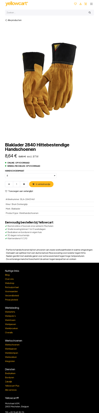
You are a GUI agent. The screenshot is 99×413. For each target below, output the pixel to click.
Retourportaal (12, 287)
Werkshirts (10, 311)
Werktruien (10, 320)
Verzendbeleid (12, 295)
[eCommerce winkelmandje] (86, 4)
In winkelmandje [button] (41, 184)
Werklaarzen (11, 348)
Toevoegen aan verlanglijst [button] (19, 191)
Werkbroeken (11, 328)
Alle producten (13, 20)
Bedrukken (10, 373)
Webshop (9, 283)
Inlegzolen (10, 361)
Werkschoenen (12, 344)
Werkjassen (10, 324)
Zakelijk (8, 381)
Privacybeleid (11, 299)
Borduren (9, 377)
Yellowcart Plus (12, 385)
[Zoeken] (89, 13)
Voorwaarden (11, 291)
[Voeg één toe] (24, 184)
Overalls (9, 332)
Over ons (9, 279)
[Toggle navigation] (91, 3)
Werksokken (11, 357)
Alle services (11, 389)
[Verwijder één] (9, 184)
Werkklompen (11, 352)
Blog (7, 274)
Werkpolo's (10, 316)
